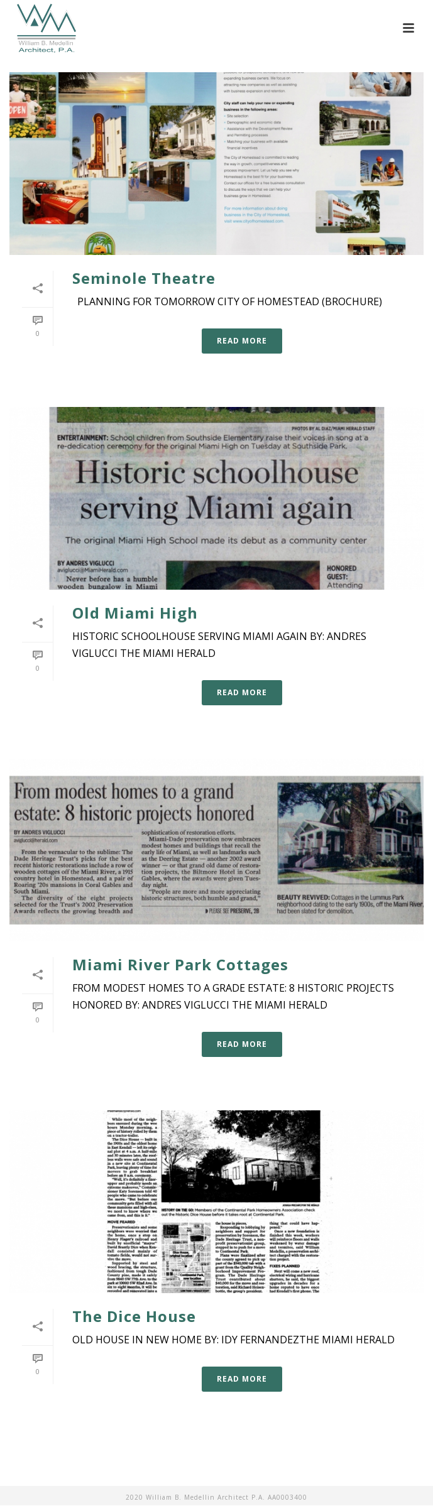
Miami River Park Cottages (180, 964)
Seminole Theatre (144, 278)
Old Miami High (135, 612)
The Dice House (134, 1316)
